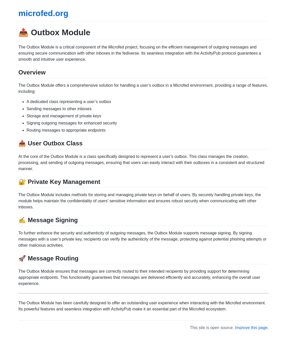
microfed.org (43, 13)
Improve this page (251, 327)
